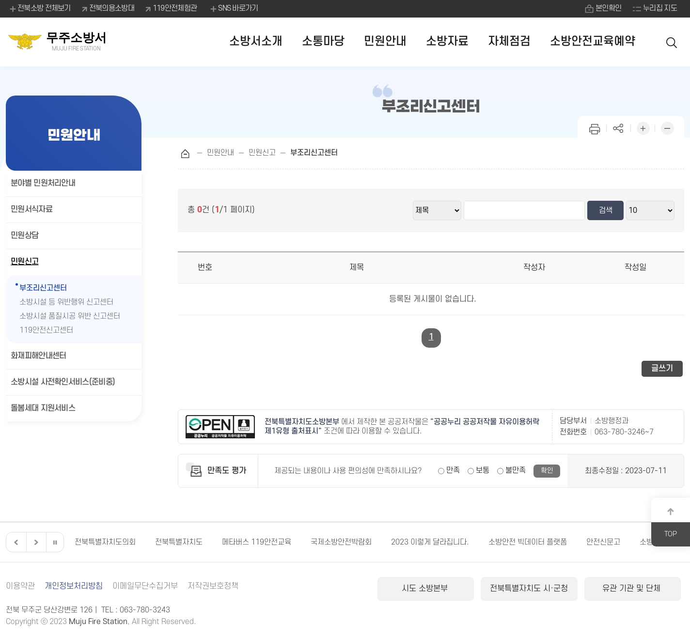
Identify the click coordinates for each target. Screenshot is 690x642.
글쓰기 (662, 368)
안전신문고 (603, 542)
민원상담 (24, 235)
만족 (453, 470)
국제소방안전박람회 (341, 542)
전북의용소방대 (111, 8)
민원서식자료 (31, 209)
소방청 (650, 542)
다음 (35, 542)
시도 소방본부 (426, 588)
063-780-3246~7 (624, 432)
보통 (482, 470)
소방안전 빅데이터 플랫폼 (527, 542)
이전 (15, 542)
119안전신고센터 (52, 330)
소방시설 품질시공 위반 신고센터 (69, 316)
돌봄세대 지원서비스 (43, 408)
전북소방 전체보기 (39, 9)
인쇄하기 (594, 127)
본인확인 (608, 8)
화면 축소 (667, 127)
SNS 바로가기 (233, 9)
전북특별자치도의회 (105, 542)
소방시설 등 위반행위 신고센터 (66, 302)
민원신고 (24, 261)
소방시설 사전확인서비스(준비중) (63, 382)
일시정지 (54, 542)
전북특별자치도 (179, 542)
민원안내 (385, 41)
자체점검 (509, 41)
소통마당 (323, 41)
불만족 (515, 470)
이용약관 (20, 586)
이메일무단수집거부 (145, 586)
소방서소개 (255, 41)
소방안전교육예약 (592, 41)
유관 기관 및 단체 (632, 588)
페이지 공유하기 (619, 127)
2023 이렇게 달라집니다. (430, 542)
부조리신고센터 (43, 288)
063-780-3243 (145, 610)
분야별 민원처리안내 (43, 183)
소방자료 (447, 41)
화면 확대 (643, 127)
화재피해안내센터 (38, 356)
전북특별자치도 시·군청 (529, 588)
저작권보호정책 (213, 586)
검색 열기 (672, 41)
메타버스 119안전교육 (256, 542)
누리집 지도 (660, 8)
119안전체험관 (175, 8)
